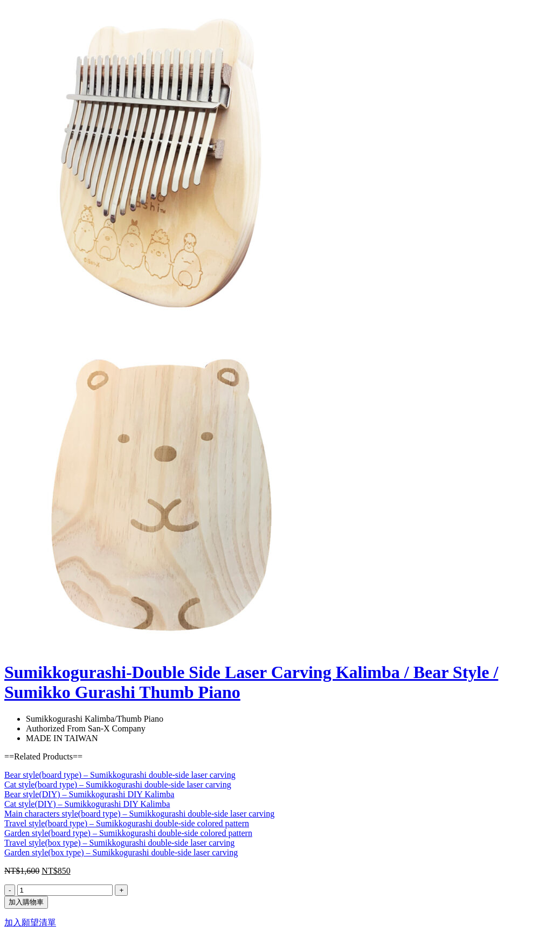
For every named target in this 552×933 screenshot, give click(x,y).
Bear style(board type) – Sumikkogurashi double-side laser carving (120, 774)
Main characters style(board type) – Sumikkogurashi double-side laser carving (139, 813)
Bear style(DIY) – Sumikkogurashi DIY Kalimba (89, 794)
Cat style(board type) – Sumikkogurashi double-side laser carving (117, 784)
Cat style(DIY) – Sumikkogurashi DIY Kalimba (87, 803)
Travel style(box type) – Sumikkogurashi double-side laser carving (119, 842)
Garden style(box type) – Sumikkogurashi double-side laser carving (121, 852)
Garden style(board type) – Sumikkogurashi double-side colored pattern (128, 833)
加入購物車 (26, 902)
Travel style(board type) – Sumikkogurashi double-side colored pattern (126, 823)
